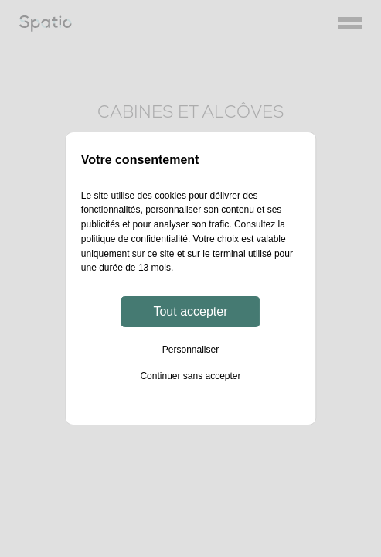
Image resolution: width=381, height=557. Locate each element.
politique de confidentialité (134, 239)
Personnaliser (190, 349)
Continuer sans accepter (190, 376)
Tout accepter (190, 311)
